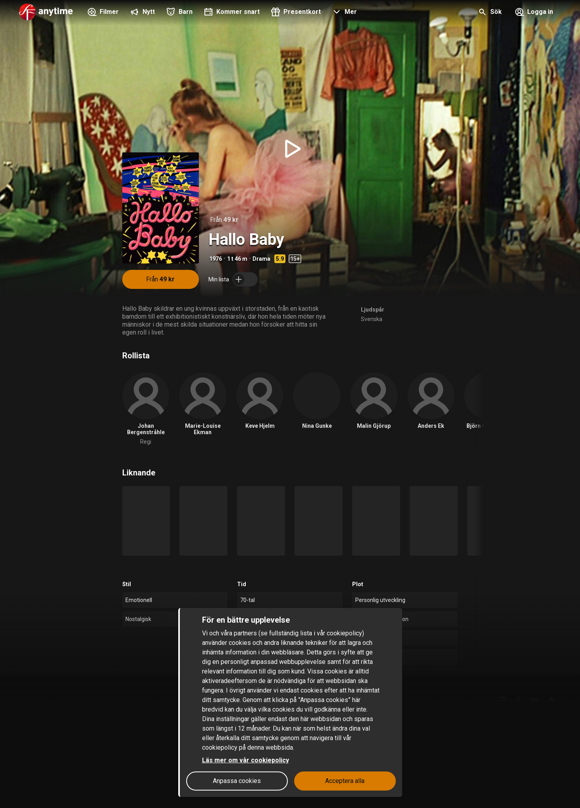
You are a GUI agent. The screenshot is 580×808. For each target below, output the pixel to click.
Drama (261, 259)
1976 (215, 259)
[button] (343, 12)
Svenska (371, 319)
